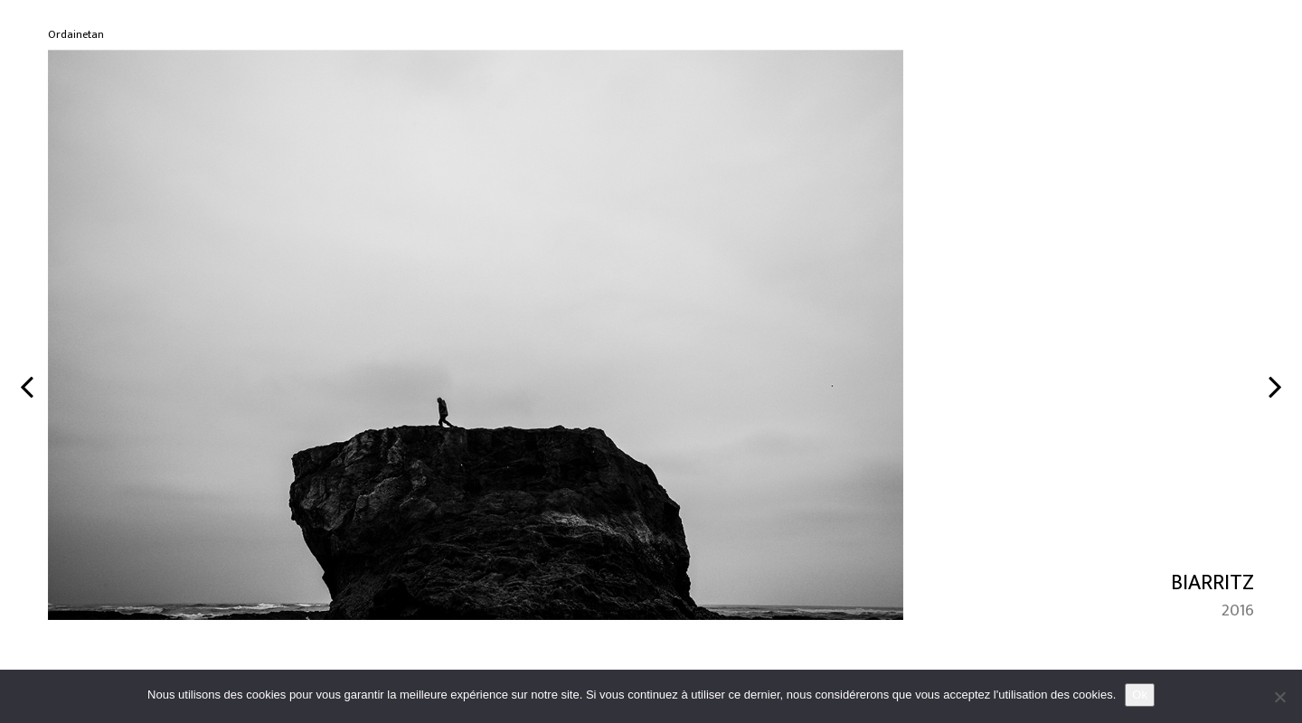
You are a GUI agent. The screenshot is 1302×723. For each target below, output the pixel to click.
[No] (1279, 697)
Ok (1139, 694)
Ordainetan (76, 34)
